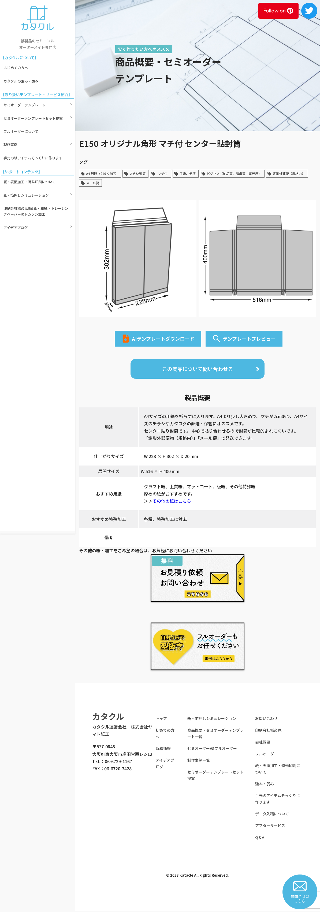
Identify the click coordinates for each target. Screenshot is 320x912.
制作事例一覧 (198, 761)
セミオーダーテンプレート (25, 94)
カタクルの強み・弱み (21, 74)
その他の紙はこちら (171, 502)
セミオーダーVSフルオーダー (212, 750)
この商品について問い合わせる (197, 370)
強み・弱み (264, 785)
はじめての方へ (16, 65)
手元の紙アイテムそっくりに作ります (33, 131)
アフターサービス (270, 827)
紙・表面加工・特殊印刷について (30, 151)
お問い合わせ (266, 720)
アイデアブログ (16, 184)
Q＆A (259, 839)
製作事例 (11, 122)
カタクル (108, 718)
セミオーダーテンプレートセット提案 (34, 104)
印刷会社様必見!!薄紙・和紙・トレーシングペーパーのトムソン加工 (36, 172)
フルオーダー (266, 755)
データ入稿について (272, 815)
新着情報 (163, 750)
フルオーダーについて (21, 113)
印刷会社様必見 (268, 731)
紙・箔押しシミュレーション (27, 160)
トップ (161, 720)
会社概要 (262, 743)
